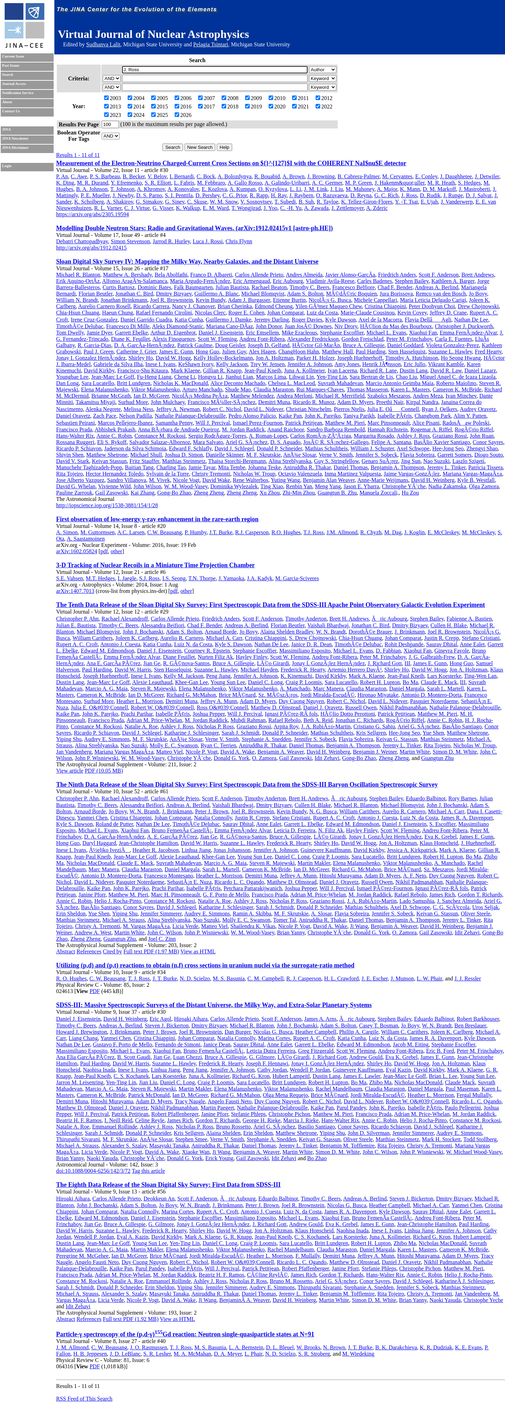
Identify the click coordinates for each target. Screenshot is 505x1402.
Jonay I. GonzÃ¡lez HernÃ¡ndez (328, 663)
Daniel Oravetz (73, 416)
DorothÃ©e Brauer (370, 632)
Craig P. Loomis (303, 682)
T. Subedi (285, 202)
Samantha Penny (174, 423)
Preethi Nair (389, 402)
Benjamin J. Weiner (375, 752)
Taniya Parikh (359, 416)
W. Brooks (308, 1347)
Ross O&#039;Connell (222, 707)
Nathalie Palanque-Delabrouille (190, 416)
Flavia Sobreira (417, 455)
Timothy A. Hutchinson (411, 358)
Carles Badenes (374, 281)
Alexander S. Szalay (123, 1146)
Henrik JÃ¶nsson (381, 364)
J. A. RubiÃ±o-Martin (326, 726)
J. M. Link (316, 189)
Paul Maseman (462, 1089)
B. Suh (306, 202)
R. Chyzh (370, 532)
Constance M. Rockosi (160, 436)
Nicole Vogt (186, 480)
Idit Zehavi (327, 758)
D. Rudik (430, 195)
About (7, 102)
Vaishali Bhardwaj (328, 625)
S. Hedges (469, 183)
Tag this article (148, 1171)
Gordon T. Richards (480, 895)
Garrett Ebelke (131, 333)
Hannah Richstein (388, 429)
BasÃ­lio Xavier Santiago (442, 442)
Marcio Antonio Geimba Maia (399, 383)
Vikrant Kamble (446, 364)
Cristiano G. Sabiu (374, 726)
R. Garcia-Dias (94, 345)
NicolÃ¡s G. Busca (330, 300)
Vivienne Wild (114, 486)
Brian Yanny (291, 932)
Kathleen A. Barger (452, 281)
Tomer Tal (284, 920)
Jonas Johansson (232, 850)
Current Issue (13, 56)
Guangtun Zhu (437, 758)
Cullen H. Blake (449, 625)
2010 (277, 98)
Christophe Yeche (483, 1300)
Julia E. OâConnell (393, 409)
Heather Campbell (315, 1032)
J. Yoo (270, 208)
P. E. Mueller (95, 195)
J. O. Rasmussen (148, 1347)
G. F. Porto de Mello (226, 895)
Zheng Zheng (209, 493)
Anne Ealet (472, 644)
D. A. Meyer (228, 1354)
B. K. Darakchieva (396, 1347)
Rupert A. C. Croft (77, 644)
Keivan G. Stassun (397, 739)
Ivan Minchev (461, 396)
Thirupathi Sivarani (78, 1139)
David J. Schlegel (234, 448)
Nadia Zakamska (447, 486)
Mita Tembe (231, 467)
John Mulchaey (168, 402)
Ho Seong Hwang (461, 358)
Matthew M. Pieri (345, 423)
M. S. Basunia (229, 978)
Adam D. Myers (355, 402)
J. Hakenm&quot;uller (399, 183)
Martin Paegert (217, 1108)
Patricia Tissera (485, 467)
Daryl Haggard (99, 843)
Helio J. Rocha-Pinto (117, 901)
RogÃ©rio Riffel (474, 429)
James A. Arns (320, 1019)
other (116, 551)
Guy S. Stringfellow (336, 461)
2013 (112, 107)
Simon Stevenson (130, 241)
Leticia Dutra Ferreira (271, 1051)
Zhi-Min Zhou (299, 493)
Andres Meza (428, 396)
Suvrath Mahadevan (340, 383)
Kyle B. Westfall (475, 480)
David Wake (216, 480)
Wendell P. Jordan (310, 1070)
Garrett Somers (454, 455)
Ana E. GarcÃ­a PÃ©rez (113, 663)
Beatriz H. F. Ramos (79, 1120)
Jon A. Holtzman (275, 358)
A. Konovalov (183, 189)
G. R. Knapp (237, 1237)
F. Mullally (308, 1256)
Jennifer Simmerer (161, 914)
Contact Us (11, 111)
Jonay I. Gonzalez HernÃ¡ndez (91, 358)
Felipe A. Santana (391, 442)
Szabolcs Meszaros (388, 396)
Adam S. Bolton (305, 294)
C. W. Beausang (107, 978)
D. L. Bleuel (280, 1347)
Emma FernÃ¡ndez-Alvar (468, 333)
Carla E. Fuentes (453, 339)
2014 (136, 107)
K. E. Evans (468, 1347)
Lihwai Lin (301, 377)
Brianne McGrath (110, 396)
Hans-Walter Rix (75, 436)
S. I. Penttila (179, 195)
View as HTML (197, 951)
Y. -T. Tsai (406, 202)
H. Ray (279, 195)
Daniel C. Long (265, 682)
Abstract (65, 951)
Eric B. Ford (440, 1051)
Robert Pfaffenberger (174, 1114)
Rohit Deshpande (404, 644)
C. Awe (79, 176)
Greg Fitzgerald (316, 1051)
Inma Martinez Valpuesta (353, 474)
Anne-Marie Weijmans (382, 480)
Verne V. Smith (336, 455)
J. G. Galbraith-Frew (431, 657)
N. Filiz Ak (330, 830)
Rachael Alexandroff (124, 619)
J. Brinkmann (410, 632)
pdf (104, 551)
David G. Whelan (75, 486)
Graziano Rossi (449, 436)
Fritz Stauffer (144, 461)
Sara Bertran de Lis (371, 377)
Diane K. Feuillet (130, 339)
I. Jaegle (126, 578)
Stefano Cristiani (481, 638)
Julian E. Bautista (75, 625)
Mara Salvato (208, 442)
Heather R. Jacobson (156, 850)
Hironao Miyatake (377, 695)
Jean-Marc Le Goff (112, 377)
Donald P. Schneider (279, 448)
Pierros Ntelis (349, 409)
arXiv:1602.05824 (76, 551)
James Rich (442, 895)
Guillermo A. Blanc (216, 294)
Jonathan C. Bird (134, 294)
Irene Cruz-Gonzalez (94, 320)
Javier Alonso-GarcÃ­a (350, 275)
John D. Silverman (369, 1133)
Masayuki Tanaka (169, 1146)
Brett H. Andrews (349, 619)
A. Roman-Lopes (268, 436)
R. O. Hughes (71, 978)
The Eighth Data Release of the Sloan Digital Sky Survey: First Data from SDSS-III (168, 1184)
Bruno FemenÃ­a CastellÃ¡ (182, 830)
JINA (6, 129)
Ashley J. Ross (413, 436)
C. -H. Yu (291, 208)
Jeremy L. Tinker (446, 467)
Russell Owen (360, 707)
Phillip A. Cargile (358, 1032)
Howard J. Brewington (81, 1032)
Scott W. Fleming (217, 339)
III (407, 663)
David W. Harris (133, 670)
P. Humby (196, 532)
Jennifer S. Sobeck (376, 455)
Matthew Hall (337, 352)
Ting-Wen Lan (480, 676)
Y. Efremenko (126, 183)
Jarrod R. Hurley (171, 241)
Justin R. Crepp (441, 638)
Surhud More (133, 402)
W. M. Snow (223, 202)
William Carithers (93, 638)
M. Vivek (159, 480)
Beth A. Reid (317, 720)
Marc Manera (328, 689)
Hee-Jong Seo (448, 448)
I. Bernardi (181, 176)
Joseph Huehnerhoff (359, 358)
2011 (300, 98)
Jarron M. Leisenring (79, 1082)
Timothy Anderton (305, 619)
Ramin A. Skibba (252, 914)
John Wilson (148, 486)
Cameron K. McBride (457, 389)
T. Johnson (122, 189)
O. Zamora (264, 758)
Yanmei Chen (92, 818)
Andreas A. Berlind (436, 287)
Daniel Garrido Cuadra (146, 320)
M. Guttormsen (97, 532)
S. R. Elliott (157, 183)
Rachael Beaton (269, 287)
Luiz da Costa (322, 313)
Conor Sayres (488, 442)
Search (7, 75)
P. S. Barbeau (105, 176)
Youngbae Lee (72, 377)
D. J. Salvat (479, 195)
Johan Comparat (285, 313)
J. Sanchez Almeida (459, 901)
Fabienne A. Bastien (469, 619)
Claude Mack (460, 1082)
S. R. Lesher (157, 1354)
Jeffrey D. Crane (448, 313)
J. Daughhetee (456, 176)
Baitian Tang (139, 467)
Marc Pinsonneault (389, 423)
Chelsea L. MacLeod (291, 383)
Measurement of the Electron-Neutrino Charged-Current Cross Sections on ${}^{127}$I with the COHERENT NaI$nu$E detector (231, 163)
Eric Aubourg (288, 281)
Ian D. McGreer (151, 396)
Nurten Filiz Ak (215, 657)
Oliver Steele (475, 914)
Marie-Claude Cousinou (368, 313)
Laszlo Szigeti (468, 461)
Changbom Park (433, 416)
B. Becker (134, 176)
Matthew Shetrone (107, 455)
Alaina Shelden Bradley (287, 632)
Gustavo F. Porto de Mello (122, 1044)
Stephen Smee (191, 1139)
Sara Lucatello (97, 383)
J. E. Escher (375, 978)
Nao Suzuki (436, 461)
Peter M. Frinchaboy (409, 339)
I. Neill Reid (119, 1120)
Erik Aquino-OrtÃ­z (78, 281)
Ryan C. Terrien (218, 745)
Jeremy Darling (271, 320)
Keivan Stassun (109, 461)
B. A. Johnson (92, 189)
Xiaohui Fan (423, 333)
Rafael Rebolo (284, 720)
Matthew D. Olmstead (276, 707)
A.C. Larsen (130, 532)
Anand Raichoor (285, 429)
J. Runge (453, 195)
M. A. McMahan (192, 1354)
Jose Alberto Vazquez (80, 480)
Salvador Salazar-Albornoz (159, 442)
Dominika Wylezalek (234, 486)
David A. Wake (237, 752)
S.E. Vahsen (69, 578)
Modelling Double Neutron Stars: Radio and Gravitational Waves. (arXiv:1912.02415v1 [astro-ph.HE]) (194, 228)
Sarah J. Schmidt (241, 733)
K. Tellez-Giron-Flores (366, 202)
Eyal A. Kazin (132, 1237)
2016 (183, 107)
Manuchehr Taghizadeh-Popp (89, 467)
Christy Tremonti (211, 474)
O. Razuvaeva (332, 195)
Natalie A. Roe (141, 726)
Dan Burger (237, 1032)
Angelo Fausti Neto (229, 1101)
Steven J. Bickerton (167, 1026)
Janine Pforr (92, 895)
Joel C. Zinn (162, 939)
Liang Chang (83, 1038)
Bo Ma (410, 682)
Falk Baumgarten (193, 287)
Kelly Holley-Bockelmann (223, 358)
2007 (206, 98)
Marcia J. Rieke (301, 1120)
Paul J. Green (98, 352)
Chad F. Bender (395, 287)
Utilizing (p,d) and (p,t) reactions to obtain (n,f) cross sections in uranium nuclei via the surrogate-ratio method (205, 965)
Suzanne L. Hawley (450, 352)
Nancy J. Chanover (193, 306)
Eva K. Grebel (440, 837)
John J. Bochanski (143, 632)
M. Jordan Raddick (243, 429)
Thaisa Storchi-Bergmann (237, 461)
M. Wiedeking (358, 1354)
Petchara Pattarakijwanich (252, 888)
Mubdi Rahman (247, 720)
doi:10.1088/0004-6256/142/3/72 (93, 1171)
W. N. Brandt (331, 632)
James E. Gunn (176, 352)
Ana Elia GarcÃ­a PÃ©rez (85, 1057)
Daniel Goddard (405, 345)
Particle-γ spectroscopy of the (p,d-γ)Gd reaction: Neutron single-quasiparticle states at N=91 (185, 1334)
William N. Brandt (77, 300)
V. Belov (157, 176)
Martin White (414, 752)
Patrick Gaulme (195, 345)
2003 (112, 98)
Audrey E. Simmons (107, 739)
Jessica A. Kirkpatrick (411, 850)
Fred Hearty (488, 352)
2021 (300, 107)
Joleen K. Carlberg (136, 638)
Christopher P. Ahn (77, 619)
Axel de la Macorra (380, 320)
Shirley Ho (140, 358)
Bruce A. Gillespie (363, 345)
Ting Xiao (272, 486)
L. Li (295, 189)
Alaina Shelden (223, 1133)
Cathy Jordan (272, 1070)
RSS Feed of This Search (84, 1399)
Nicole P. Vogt (201, 752)
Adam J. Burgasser (249, 300)
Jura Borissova (396, 294)
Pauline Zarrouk (74, 493)
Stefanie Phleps (248, 1114)
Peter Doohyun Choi (432, 306)
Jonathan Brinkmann (124, 300)
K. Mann (410, 189)
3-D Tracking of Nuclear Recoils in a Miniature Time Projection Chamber (155, 565)
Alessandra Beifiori (162, 625)
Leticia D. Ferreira (295, 830)
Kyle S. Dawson (233, 644)
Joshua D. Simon (184, 455)
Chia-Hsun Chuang (77, 313)
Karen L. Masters (410, 389)
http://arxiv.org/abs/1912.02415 (91, 248)
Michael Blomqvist (262, 294)
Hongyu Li (210, 377)
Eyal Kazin (398, 1070)
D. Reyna (360, 195)
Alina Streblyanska (289, 461)
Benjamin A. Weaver (280, 752)
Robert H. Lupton (380, 682)
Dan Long (67, 383)
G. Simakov (149, 202)
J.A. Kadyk (259, 578)
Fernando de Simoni (178, 1044)
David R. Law (446, 370)
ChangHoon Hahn (298, 352)
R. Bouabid (267, 176)
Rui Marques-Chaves (320, 389)
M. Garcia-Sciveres (297, 578)
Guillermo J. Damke (228, 320)
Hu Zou (410, 493)
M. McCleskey (478, 532)
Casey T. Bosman (378, 1026)
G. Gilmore (262, 1057)
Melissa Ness (138, 409)
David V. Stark (72, 461)
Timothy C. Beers (310, 287)
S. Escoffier (442, 824)
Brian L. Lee (443, 1076)
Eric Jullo (414, 364)
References (88, 951)
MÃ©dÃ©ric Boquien (351, 294)
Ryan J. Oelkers (439, 409)
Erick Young (219, 1158)
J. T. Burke (165, 978)
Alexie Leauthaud (152, 682)
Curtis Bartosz (118, 287)
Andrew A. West (93, 932)
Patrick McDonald (149, 1095)
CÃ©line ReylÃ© (267, 1275)
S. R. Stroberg (314, 1354)
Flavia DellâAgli (428, 320)
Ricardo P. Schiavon (78, 448)
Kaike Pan (290, 416)
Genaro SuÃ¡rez (380, 461)
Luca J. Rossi (208, 241)
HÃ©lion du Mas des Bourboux (396, 326)
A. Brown (293, 176)
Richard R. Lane (378, 370)
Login (7, 166)
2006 (183, 98)
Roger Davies (307, 320)
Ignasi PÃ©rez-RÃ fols (291, 714)
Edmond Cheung (273, 306)
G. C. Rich (386, 195)
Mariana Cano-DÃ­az (229, 326)
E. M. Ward (216, 208)
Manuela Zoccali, (379, 493)
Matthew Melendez (252, 396)
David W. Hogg (173, 358)
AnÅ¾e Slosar (299, 455)
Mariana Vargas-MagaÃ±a (472, 474)
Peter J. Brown (211, 811)
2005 (159, 98)
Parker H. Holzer (315, 358)
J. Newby (123, 195)
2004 (136, 98)
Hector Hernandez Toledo (114, 474)
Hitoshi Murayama (340, 876)
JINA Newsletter (15, 138)
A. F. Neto (414, 876)
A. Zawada (316, 208)
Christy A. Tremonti (97, 926)
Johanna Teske (264, 467)
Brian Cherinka (234, 306)
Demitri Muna (274, 402)
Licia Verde (185, 926)
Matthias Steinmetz (184, 461)
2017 (206, 107)
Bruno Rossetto (233, 1127)
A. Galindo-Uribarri (286, 183)
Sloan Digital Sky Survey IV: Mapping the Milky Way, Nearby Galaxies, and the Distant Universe (187, 261)
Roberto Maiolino (456, 383)
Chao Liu (406, 377)
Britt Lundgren (133, 383)
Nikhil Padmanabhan (403, 707)
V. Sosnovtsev (255, 202)
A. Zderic (377, 208)
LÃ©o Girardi (273, 663)
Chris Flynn (238, 241)
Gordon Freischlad (363, 339)
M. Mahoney (360, 189)
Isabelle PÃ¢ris (394, 416)
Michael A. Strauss (123, 920)
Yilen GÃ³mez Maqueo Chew (328, 306)
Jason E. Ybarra (361, 486)
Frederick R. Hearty (303, 670)
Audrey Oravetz (478, 409)
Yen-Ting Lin (332, 377)
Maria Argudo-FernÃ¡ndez (200, 281)
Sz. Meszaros (438, 869)
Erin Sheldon (71, 914)
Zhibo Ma (380, 1082)
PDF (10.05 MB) (104, 771)
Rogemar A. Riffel (431, 429)
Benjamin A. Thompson (397, 467)
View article (69, 771)
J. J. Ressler (467, 978)
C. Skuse (197, 202)
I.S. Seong (174, 578)
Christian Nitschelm (308, 409)
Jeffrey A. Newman (178, 409)
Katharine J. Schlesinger (191, 733)
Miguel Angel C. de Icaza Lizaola (458, 377)
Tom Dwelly (70, 333)
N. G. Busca (323, 811)
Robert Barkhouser (478, 1019)
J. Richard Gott (385, 663)
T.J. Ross (313, 532)
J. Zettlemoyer (347, 208)
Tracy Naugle (190, 1101)
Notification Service (18, 93)
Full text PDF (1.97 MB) (151, 951)
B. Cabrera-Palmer (358, 176)
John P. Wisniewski (97, 758)
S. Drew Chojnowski (312, 638)
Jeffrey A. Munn (218, 701)
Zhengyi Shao (482, 448)
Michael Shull (146, 455)
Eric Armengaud (251, 281)
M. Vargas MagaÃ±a (146, 926)
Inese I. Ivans (161, 364)
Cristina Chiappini (385, 306)
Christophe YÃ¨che (403, 486)
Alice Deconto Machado (237, 383)
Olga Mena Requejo (285, 1095)
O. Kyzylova (272, 189)
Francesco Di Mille (128, 326)
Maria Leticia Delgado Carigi (433, 300)
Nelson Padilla (135, 416)
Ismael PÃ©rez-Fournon (384, 888)
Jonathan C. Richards (359, 720)
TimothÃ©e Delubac (79, 326)
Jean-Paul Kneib (262, 370)
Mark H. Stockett (441, 1139)
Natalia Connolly (213, 818)
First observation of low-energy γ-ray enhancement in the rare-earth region (157, 519)
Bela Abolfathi (171, 275)
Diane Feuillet (179, 657)
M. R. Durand (92, 183)
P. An (62, 176)
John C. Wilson (164, 932)
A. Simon (67, 532)
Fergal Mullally (474, 1095)
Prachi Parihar (137, 714)
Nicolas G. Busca (273, 1032)
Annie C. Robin (114, 436)
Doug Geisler (230, 345)
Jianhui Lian (239, 377)
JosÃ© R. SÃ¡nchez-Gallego (336, 442)
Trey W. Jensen (267, 364)
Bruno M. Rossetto (291, 1281)
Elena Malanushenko (104, 389)
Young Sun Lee (227, 682)
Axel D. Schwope (410, 907)
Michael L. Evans (386, 333)
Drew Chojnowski (478, 306)
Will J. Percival (212, 423)
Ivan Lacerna (342, 370)
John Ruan (482, 436)
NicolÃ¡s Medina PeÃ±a (200, 396)
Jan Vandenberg (74, 752)
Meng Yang (328, 486)
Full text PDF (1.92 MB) (131, 1319)
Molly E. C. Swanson (174, 745)
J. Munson (402, 978)
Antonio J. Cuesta (120, 644)
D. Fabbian (388, 651)
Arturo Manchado (202, 389)
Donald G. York (231, 758)
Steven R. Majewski (153, 689)
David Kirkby (99, 370)
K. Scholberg (89, 202)
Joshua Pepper (209, 714)
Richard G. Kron (251, 1076)
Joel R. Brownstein (171, 300)
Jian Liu (148, 1082)
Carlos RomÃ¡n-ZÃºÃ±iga (320, 436)
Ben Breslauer (470, 1026)
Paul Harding (370, 352)
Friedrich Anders (397, 275)
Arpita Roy (286, 726)
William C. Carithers (404, 1032)
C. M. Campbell (265, 978)
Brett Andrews (478, 275)
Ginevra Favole (451, 651)
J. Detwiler (487, 176)
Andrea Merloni (294, 396)
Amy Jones (347, 364)
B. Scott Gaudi (133, 1057)
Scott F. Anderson (439, 275)
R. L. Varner (107, 208)
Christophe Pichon (289, 1114)
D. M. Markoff (439, 189)
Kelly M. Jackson (183, 676)
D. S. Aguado (285, 442)
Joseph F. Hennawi (267, 1063)
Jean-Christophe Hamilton (148, 843)
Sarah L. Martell (445, 689)
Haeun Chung (117, 313)
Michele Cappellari (375, 300)
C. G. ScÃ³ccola (451, 907)
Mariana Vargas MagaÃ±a (123, 752)
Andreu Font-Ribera (261, 339)
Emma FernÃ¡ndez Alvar (132, 657)
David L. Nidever (263, 409)
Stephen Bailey (412, 281)
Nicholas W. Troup (254, 474)
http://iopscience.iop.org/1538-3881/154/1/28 (107, 505)
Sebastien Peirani (75, 423)
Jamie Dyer (99, 333)
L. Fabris (184, 183)
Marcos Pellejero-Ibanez (125, 423)
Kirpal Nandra (422, 402)
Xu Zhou (270, 493)
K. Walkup (188, 208)
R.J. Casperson (252, 532)
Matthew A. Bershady (127, 275)
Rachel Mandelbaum (339, 1089)
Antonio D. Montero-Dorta (431, 695)
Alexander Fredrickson (313, 339)
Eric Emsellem (262, 333)
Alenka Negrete (103, 409)
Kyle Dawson (340, 320)
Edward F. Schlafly (190, 448)
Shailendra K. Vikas (252, 926)
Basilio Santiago (316, 1127)
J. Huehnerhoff (477, 843)
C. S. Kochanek (131, 1076)
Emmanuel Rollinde (114, 1127)
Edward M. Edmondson (107, 651)
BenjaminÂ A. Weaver (244, 1300)
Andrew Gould (366, 1057)
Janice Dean (217, 1044)
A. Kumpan (242, 189)
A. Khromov (151, 189)
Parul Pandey (351, 1108)
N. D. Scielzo (195, 978)
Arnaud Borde (221, 632)
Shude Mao (238, 389)
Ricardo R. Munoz (314, 402)
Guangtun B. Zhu (337, 493)
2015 (159, 107)
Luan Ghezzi (187, 1057)
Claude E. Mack (439, 682)
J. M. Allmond (72, 1347)
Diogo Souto (488, 455)
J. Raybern (301, 195)
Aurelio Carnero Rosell (104, 306)
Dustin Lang (413, 370)
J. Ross (409, 195)
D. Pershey (207, 195)
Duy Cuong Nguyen (301, 701)
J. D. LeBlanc (125, 1354)
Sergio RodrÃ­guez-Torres (217, 436)
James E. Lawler (362, 1076)
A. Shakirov (119, 202)
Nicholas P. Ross (215, 726)
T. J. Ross (139, 978)
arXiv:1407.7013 (75, 591)
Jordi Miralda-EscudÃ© (327, 695)
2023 (112, 115)
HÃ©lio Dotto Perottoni (348, 714)
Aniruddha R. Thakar (307, 467)
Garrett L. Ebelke (303, 824)
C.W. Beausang (164, 532)
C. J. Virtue (137, 208)
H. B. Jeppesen (90, 1354)
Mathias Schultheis (326, 448)
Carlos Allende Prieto (259, 275)
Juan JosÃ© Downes (308, 326)
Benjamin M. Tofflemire (347, 1146)
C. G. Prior (234, 195)
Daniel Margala (406, 689)
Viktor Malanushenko (155, 389)
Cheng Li (184, 377)
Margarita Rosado (374, 436)
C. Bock (206, 176)
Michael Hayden (259, 670)
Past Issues (10, 65)
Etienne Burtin (289, 300)
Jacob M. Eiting (411, 1044)
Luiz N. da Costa (193, 644)
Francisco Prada (74, 429)
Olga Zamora (484, 486)
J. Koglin (414, 532)
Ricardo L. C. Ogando (239, 882)
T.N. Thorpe (202, 578)
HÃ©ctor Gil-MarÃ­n (316, 345)
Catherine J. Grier (136, 352)
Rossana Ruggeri (75, 442)
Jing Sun (410, 461)
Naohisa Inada (99, 1070)
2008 (230, 98)
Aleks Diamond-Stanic (177, 326)
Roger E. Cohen (246, 313)
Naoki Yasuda (102, 1158)
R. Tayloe (327, 202)
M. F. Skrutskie (263, 455)
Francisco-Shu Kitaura (142, 370)
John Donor (269, 326)
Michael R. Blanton (78, 275)
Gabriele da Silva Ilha (118, 364)
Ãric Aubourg (389, 619)
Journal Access (14, 84)
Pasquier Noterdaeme (434, 701)
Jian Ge (151, 663)
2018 (230, 107)
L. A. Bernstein (246, 1347)
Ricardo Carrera (151, 306)
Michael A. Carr (224, 638)
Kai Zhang (142, 493)
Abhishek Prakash (115, 429)
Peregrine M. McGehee (82, 1256)
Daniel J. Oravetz (323, 707)
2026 (183, 115)
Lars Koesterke (444, 676)
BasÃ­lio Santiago (462, 726)
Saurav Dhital (441, 644)
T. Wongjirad (246, 208)
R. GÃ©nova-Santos (186, 663)
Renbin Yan (299, 486)
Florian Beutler (96, 294)
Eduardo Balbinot (425, 798)
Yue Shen (433, 733)
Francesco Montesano (168, 876)
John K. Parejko (323, 416)
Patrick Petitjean (303, 423)
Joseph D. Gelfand (269, 345)
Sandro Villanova (126, 480)
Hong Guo (207, 352)
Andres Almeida (304, 275)
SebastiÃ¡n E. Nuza (189, 882)
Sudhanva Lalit (103, 44)
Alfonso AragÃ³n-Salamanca (134, 281)
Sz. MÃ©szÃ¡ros (278, 695)
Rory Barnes (462, 798)
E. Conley (426, 176)
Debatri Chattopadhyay (82, 241)
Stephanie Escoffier (342, 333)
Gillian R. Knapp (222, 370)
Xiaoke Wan (196, 1152)
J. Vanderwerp (457, 202)
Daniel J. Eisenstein (220, 333)
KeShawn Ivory (195, 364)
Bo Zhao (317, 1158)
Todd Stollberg (480, 1139)
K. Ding (65, 183)
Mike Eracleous (299, 333)
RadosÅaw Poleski (465, 423)
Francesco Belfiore (353, 287)
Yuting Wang (285, 480)
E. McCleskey (443, 532)
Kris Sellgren (371, 733)
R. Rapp (259, 195)
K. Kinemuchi (296, 676)
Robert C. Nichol (222, 409)
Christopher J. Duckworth (464, 326)
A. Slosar (321, 914)
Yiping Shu (68, 739)
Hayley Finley (251, 657)
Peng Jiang (218, 676)
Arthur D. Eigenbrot (173, 333)
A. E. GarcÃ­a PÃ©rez (172, 837)
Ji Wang (359, 926)
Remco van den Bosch (441, 294)
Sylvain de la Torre (167, 474)
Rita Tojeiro (69, 474)
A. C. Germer (327, 183)
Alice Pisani (426, 423)
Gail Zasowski (111, 493)
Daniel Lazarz (480, 370)
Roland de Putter (114, 824)
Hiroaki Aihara (191, 1019)
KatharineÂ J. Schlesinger (464, 1281)
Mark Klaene (185, 370)
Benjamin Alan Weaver (329, 480)
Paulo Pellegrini (463, 1108)
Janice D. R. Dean (311, 644)
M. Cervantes (397, 176)
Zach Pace (104, 416)
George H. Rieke (262, 1120)
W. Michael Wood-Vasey (473, 1152)
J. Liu (336, 189)
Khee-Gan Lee (191, 682)
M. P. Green (358, 183)
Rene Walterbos (250, 480)
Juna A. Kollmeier (304, 370)
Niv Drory (346, 326)
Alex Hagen (262, 352)
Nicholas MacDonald (90, 863)
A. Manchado (295, 689)
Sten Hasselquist (406, 352)
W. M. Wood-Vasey (186, 486)
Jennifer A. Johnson (310, 364)
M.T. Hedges (100, 578)
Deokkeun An (158, 1199)
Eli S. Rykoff (112, 442)
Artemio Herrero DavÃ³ (355, 670)
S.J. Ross (149, 578)
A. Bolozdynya (234, 176)
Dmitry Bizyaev (174, 294)
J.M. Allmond (341, 532)
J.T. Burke (221, 532)
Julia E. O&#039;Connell (99, 707)
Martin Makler (313, 863)
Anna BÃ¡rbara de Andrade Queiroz (178, 429)
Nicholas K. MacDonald (180, 383)
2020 (277, 107)
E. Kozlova (214, 189)
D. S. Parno (149, 195)
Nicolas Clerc (210, 313)
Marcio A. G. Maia (106, 689)
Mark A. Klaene (367, 676)
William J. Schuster (372, 448)
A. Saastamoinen (86, 539)
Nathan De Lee (471, 320)
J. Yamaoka (231, 578)
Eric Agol (160, 1019)
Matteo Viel (169, 752)
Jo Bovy (478, 294)
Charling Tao (171, 467)
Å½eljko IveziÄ (109, 850)
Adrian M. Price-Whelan (154, 720)
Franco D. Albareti (211, 275)
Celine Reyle (149, 1120)
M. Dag (393, 532)
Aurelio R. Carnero (181, 638)
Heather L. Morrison (139, 701)
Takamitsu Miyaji (95, 402)
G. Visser (163, 208)
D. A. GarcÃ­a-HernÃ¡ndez (144, 345)
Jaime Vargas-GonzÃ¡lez (412, 474)
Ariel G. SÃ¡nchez (246, 442)
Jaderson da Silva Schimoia (135, 448)
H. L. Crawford (341, 978)
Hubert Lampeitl (291, 1076)
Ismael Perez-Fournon (258, 423)
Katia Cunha (189, 320)
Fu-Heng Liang (154, 377)
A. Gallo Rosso (245, 183)
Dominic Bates (154, 287)
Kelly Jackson (232, 364)
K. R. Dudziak (436, 1347)
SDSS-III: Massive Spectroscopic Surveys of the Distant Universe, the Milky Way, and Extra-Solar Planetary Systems (214, 1004)
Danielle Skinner (224, 455)
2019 (253, 107)
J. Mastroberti (474, 189)
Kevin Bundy (210, 300)
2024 (136, 115)
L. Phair (253, 1354)
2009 (253, 98)
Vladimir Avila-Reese (330, 281)
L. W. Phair (429, 978)
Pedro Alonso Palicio (252, 416)
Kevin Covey (412, 313)
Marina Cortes (274, 1038)
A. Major (387, 189)
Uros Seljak (485, 907)
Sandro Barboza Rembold (336, 429)
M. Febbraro (211, 183)
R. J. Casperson (304, 978)
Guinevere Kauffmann (326, 850)
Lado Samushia (416, 901)
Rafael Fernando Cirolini (164, 313)
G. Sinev (174, 202)
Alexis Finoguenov (173, 339)
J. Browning (321, 176)
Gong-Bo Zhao (174, 493)
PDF (94, 991)
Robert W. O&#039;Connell (162, 707)
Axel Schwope (413, 448)
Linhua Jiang (196, 850)
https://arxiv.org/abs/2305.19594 (92, 214)
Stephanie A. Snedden (266, 739)
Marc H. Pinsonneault (175, 895)
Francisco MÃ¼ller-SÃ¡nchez (221, 402)
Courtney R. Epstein (207, 651)
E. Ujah (429, 202)
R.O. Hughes (286, 532)
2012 (324, 98)
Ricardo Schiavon (391, 1127)
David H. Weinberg (432, 480)
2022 (324, 107)
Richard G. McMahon (191, 695)
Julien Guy (234, 352)
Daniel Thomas (351, 467)
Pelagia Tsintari (210, 44)
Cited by (112, 951)
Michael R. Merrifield (340, 396)
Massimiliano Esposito (304, 651)
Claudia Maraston (274, 389)
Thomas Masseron (367, 389)
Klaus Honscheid (438, 843)
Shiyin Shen (69, 455)
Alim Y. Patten (469, 416)
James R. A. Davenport (467, 818)
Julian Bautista (232, 287)
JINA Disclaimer (15, 148)
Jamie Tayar (201, 467)
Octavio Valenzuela (300, 474)
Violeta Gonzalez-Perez (452, 345)
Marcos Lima (271, 377)
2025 (159, 115)
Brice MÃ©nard (237, 695)
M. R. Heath (441, 183)
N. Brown (334, 1347)
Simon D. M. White (455, 752)
